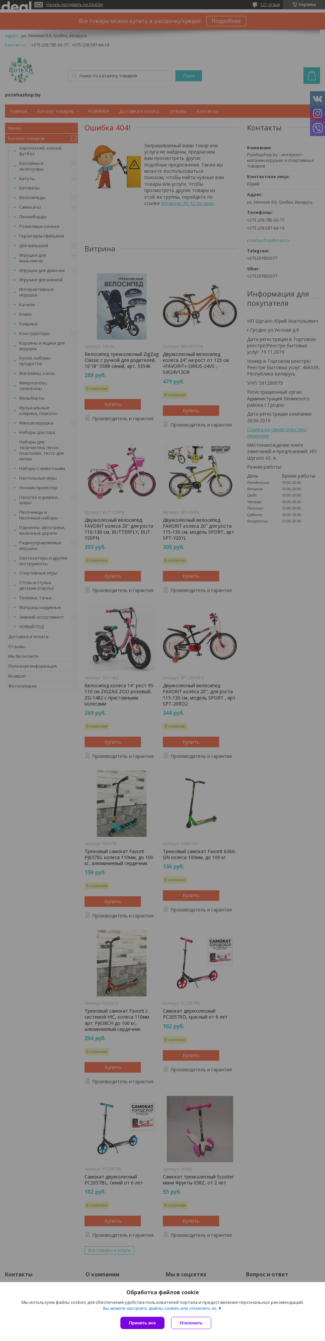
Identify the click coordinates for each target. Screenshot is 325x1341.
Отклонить (191, 1322)
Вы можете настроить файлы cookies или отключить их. (160, 1308)
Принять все (142, 1322)
